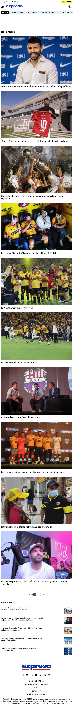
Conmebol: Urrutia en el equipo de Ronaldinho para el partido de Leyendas (32, 197)
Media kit (36, 691)
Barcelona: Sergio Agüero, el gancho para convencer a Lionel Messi (33, 472)
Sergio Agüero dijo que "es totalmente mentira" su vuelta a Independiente (36, 86)
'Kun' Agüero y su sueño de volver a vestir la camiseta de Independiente (34, 141)
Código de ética (36, 681)
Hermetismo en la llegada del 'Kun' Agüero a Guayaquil (27, 526)
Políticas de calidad (36, 694)
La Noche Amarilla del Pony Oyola (17, 307)
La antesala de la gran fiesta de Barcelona (20, 417)
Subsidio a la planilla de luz (50, 13)
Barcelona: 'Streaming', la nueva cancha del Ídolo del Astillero (30, 253)
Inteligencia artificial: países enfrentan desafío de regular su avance (19, 649)
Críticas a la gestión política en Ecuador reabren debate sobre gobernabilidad (22, 639)
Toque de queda (17, 13)
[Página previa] (29, 594)
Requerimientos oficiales (36, 684)
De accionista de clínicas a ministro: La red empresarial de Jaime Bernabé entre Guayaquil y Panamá (22, 619)
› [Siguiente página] (43, 594)
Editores (36, 688)
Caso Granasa (32, 13)
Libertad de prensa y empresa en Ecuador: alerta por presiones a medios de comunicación (20, 609)
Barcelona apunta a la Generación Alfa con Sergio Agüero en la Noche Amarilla (34, 582)
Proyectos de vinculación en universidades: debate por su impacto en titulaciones (21, 629)
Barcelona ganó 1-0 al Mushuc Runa (18, 362)
